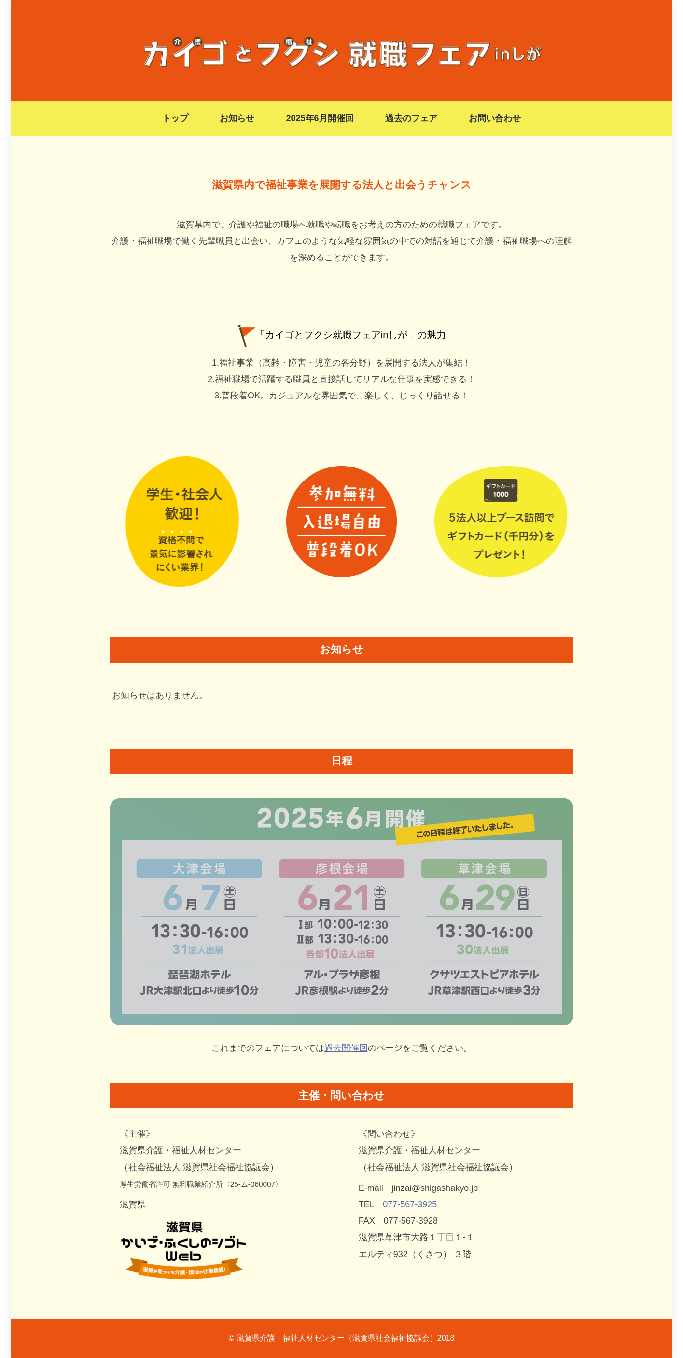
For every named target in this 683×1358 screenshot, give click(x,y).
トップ (175, 118)
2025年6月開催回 (319, 118)
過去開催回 (346, 1048)
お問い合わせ (495, 118)
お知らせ (237, 118)
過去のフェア (411, 118)
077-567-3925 (410, 1204)
